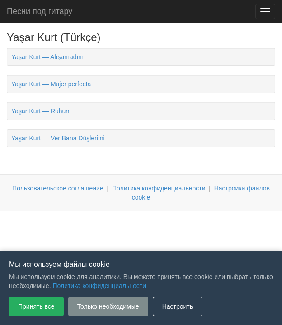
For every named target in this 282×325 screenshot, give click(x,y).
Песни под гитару (39, 11)
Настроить (177, 306)
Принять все (36, 306)
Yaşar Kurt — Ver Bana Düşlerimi (58, 138)
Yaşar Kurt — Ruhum (41, 111)
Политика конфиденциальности (159, 188)
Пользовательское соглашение (57, 188)
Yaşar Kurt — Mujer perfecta (51, 84)
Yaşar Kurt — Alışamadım (47, 56)
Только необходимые (108, 306)
